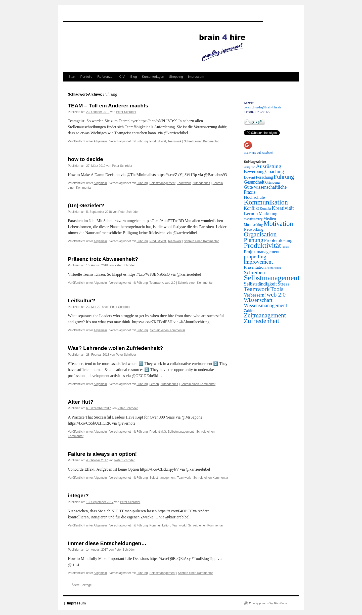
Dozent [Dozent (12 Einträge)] (249, 177)
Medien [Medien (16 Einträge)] (269, 218)
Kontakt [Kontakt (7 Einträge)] (265, 209)
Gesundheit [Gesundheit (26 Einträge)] (254, 182)
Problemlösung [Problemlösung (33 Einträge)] (278, 240)
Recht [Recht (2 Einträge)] (269, 267)
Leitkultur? (81, 300)
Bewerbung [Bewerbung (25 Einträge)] (254, 171)
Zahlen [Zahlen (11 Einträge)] (249, 310)
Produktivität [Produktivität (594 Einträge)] (262, 245)
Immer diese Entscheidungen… (107, 543)
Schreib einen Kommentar (201, 141)
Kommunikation (159, 525)
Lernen (154, 384)
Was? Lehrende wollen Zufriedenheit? (115, 348)
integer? (78, 495)
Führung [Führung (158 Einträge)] (284, 176)
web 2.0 (170, 282)
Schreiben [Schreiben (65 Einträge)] (254, 272)
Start (71, 76)
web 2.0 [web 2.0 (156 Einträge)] (276, 294)
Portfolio (86, 76)
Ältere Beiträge (80, 585)
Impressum (196, 76)
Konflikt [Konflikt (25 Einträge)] (251, 208)
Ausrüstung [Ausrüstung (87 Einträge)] (268, 166)
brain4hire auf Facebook (258, 152)
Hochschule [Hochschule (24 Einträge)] (254, 197)
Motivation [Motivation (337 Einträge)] (278, 223)
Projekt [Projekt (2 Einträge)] (286, 246)
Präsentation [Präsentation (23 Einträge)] (255, 267)
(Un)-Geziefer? (86, 205)
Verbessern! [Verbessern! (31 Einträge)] (255, 295)
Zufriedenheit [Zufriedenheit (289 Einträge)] (261, 320)
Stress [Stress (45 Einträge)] (283, 283)
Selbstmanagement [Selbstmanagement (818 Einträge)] (272, 278)
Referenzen (105, 76)
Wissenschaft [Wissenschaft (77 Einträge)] (258, 300)
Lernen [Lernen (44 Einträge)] (251, 213)
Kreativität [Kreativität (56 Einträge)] (283, 208)
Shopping (176, 76)
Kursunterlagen (153, 76)
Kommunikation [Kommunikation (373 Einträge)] (266, 202)
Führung (142, 141)
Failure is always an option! (102, 454)
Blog (133, 76)
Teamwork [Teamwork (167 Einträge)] (257, 289)
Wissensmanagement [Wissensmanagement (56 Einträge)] (265, 305)
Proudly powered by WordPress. (268, 603)
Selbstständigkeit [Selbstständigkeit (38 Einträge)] (260, 283)
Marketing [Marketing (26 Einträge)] (268, 213)
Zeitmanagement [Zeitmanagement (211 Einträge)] (265, 315)
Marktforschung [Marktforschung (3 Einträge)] (253, 219)
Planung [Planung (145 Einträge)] (253, 240)
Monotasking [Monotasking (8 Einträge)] (253, 225)
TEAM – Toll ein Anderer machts (108, 105)
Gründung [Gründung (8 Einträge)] (272, 182)
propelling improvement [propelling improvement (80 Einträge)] (258, 259)
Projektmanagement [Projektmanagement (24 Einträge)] (262, 251)
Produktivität (157, 141)
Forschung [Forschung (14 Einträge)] (264, 177)
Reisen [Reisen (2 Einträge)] (277, 267)
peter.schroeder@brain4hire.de (262, 107)
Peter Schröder (126, 112)
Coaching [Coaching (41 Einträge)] (274, 171)
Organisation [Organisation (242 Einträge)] (260, 234)
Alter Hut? (81, 402)
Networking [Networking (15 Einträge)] (253, 229)
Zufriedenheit (201, 183)
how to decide (85, 159)
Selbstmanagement (162, 183)
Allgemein (100, 141)
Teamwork (175, 141)
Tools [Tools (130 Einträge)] (276, 289)
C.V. (122, 76)
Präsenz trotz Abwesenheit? (103, 259)
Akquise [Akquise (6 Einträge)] (249, 167)
